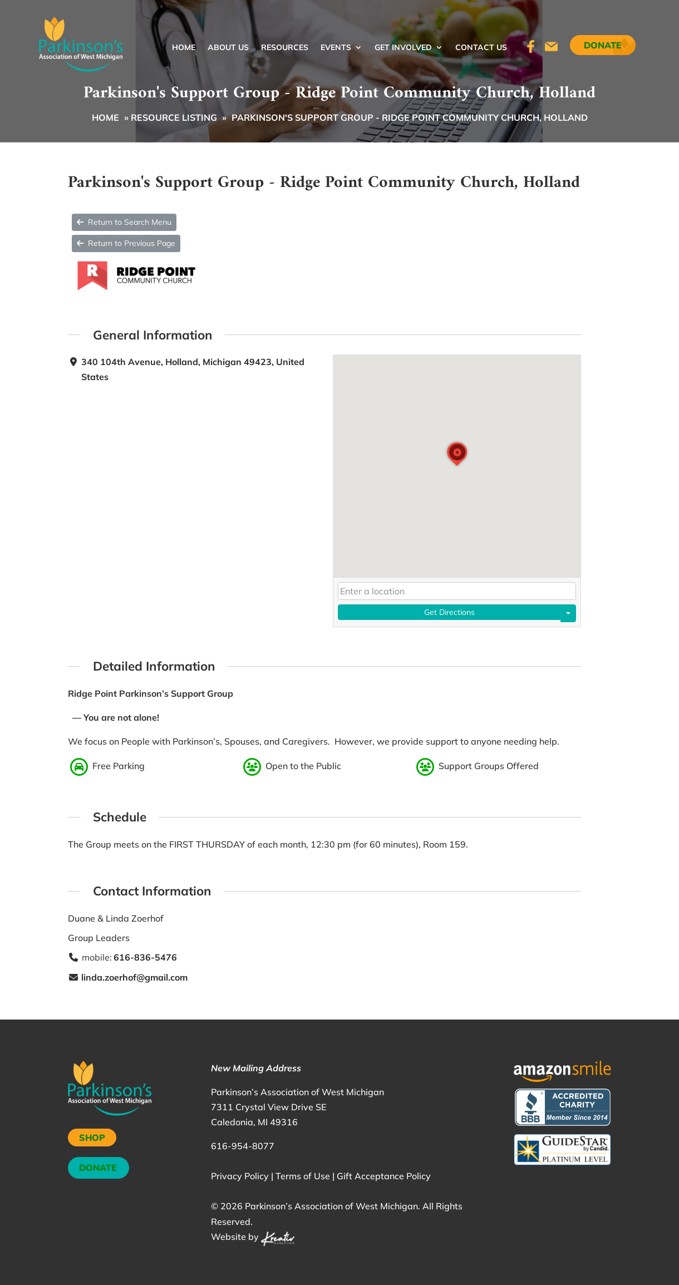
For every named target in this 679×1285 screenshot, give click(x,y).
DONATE (98, 1167)
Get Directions (449, 612)
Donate (603, 45)
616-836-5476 (145, 957)
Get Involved (403, 47)
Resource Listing (174, 117)
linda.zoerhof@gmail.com (134, 976)
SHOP (92, 1137)
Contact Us (481, 47)
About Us (228, 47)
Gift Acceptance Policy (384, 1175)
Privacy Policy (240, 1175)
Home (183, 47)
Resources (284, 47)
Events (336, 47)
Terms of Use (302, 1175)
